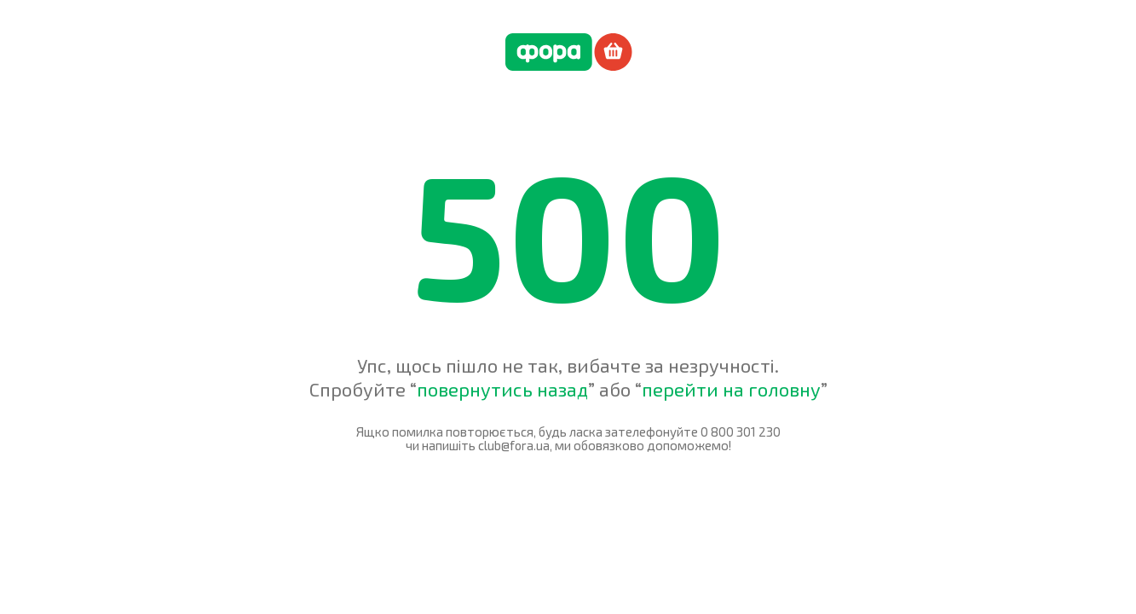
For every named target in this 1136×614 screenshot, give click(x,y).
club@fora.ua (514, 445)
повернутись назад (502, 389)
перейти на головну (731, 389)
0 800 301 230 (741, 431)
